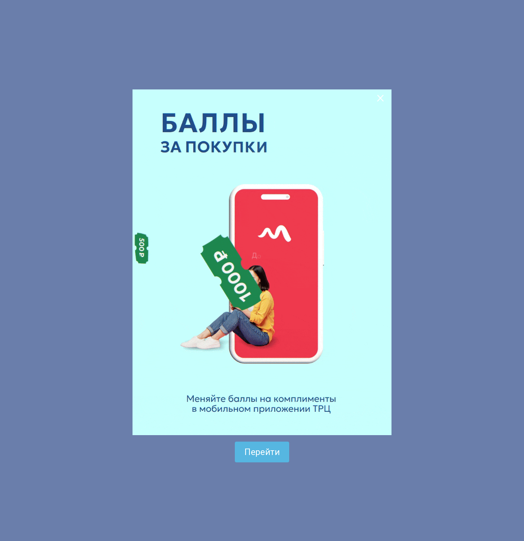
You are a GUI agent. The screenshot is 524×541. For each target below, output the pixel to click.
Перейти (262, 452)
